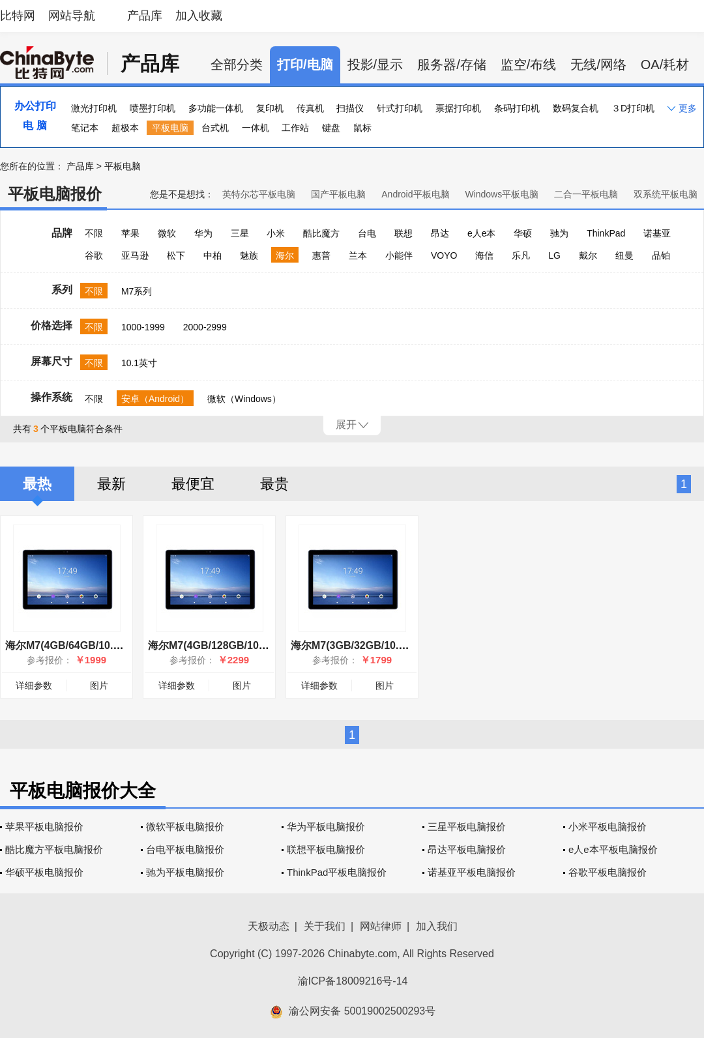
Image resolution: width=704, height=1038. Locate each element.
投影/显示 (375, 64)
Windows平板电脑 (501, 194)
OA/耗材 (665, 64)
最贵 (274, 484)
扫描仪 (350, 108)
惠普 (321, 255)
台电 (367, 233)
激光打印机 (94, 108)
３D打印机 (632, 108)
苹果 (130, 233)
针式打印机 (399, 108)
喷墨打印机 (152, 108)
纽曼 (624, 255)
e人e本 (481, 233)
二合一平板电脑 (586, 194)
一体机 (255, 128)
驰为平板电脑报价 (185, 872)
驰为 (559, 233)
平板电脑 (170, 128)
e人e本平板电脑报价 (613, 849)
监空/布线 (529, 64)
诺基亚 (657, 233)
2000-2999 (205, 327)
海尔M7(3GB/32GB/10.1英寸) (360, 645)
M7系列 (136, 291)
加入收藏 (198, 15)
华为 (203, 233)
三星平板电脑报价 (467, 826)
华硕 (523, 233)
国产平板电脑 (338, 194)
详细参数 (34, 685)
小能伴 (399, 255)
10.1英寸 (139, 363)
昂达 (440, 233)
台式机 (215, 128)
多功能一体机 (215, 108)
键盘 (331, 128)
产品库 (144, 15)
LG (554, 255)
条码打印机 (517, 108)
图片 (99, 685)
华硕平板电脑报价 (44, 872)
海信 (484, 255)
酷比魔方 (321, 233)
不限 (94, 233)
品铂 (661, 255)
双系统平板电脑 (665, 194)
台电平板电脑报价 (185, 849)
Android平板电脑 (415, 194)
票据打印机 (458, 108)
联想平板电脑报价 (326, 849)
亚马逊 (135, 255)
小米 (276, 233)
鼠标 (362, 128)
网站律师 (381, 926)
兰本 (358, 255)
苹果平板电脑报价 (44, 826)
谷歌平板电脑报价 (607, 872)
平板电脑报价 (55, 194)
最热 (37, 484)
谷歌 (94, 255)
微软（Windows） (244, 399)
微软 (167, 233)
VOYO (444, 255)
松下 (176, 255)
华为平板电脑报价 (326, 826)
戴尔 (588, 255)
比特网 (17, 15)
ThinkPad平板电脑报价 (337, 872)
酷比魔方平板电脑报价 (54, 849)
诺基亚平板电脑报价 (472, 872)
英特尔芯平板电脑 (258, 194)
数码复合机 (575, 108)
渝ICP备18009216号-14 (353, 981)
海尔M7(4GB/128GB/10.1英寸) (220, 645)
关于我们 (324, 926)
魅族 (249, 255)
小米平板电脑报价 (607, 826)
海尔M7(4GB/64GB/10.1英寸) (74, 645)
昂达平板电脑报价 (467, 849)
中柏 (212, 255)
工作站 (295, 128)
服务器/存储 (451, 64)
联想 (403, 233)
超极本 (125, 128)
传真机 (310, 108)
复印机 (270, 108)
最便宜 (192, 484)
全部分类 (237, 64)
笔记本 (84, 128)
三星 (240, 233)
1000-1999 (143, 327)
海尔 (285, 255)
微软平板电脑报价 (185, 826)
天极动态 (268, 926)
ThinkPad (606, 233)
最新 (111, 484)
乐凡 (521, 255)
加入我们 (437, 926)
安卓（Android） (155, 399)
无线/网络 (598, 64)
